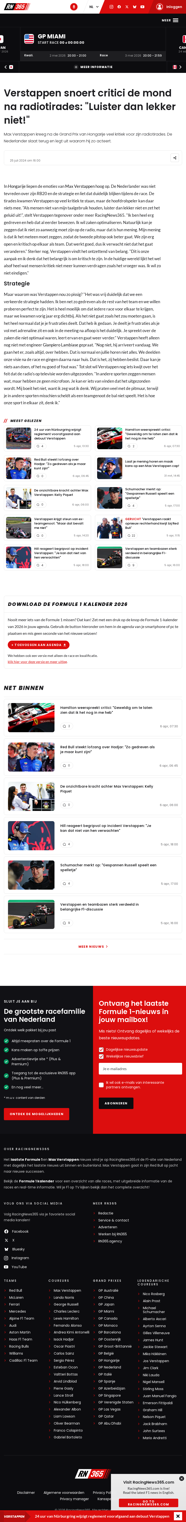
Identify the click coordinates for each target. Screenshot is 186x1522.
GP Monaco (108, 1326)
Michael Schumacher (154, 1310)
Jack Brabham (155, 1424)
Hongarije (17, 186)
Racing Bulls (19, 1346)
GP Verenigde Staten (115, 1402)
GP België (106, 1353)
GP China (106, 1298)
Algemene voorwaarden (64, 1492)
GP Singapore (109, 1395)
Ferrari (14, 1304)
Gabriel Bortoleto (68, 1437)
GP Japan (106, 1304)
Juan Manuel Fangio (160, 1396)
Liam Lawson (64, 1416)
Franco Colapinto (68, 1430)
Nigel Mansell (153, 1382)
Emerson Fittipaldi (158, 1403)
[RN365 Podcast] (74, 7)
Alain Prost (151, 1301)
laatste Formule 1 (27, 1159)
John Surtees (154, 1431)
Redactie (105, 1213)
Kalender (89, 20)
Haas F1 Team (20, 1339)
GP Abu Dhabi (109, 1423)
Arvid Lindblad (65, 1381)
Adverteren (107, 1227)
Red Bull (15, 1291)
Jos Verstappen (156, 1361)
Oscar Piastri (64, 1346)
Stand (109, 20)
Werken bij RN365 (112, 1234)
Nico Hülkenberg (67, 1402)
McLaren (16, 1298)
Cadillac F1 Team (23, 1361)
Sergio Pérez (64, 1361)
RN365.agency (110, 1241)
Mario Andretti (155, 1438)
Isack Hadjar (64, 1339)
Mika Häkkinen (154, 1354)
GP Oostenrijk (109, 1339)
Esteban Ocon (66, 1367)
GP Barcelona (109, 1332)
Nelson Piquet (154, 1417)
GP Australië (108, 1291)
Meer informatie (93, 67)
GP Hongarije (109, 1361)
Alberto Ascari (154, 1319)
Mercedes (17, 1311)
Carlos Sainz (64, 1353)
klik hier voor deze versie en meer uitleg (37, 661)
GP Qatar (106, 1416)
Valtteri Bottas (66, 1374)
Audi (12, 1326)
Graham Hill (152, 1410)
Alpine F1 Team (21, 1318)
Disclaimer (26, 1492)
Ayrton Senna (154, 1326)
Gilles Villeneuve (156, 1333)
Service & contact (113, 1220)
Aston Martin (20, 1332)
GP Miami (106, 1311)
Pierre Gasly (63, 1388)
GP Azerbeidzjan (111, 1388)
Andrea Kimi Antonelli (71, 1332)
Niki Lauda (151, 1375)
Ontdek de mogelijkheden (36, 1114)
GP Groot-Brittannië (115, 1346)
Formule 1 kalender (36, 1181)
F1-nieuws (28, 20)
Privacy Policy (104, 1492)
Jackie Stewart (155, 1347)
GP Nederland (109, 1367)
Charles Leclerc (67, 1311)
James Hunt (153, 1340)
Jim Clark (150, 1368)
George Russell (66, 1304)
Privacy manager (74, 1498)
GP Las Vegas (109, 1409)
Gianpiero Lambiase (60, 344)
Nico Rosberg (154, 1294)
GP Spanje (106, 1381)
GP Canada (107, 1318)
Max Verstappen (59, 20)
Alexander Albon (67, 1409)
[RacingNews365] (93, 1474)
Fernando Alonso (68, 1326)
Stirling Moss (153, 1389)
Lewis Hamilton (66, 1318)
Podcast (129, 20)
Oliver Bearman (67, 1423)
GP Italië (105, 1374)
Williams (16, 1353)
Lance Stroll (63, 1395)
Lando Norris (64, 1298)
